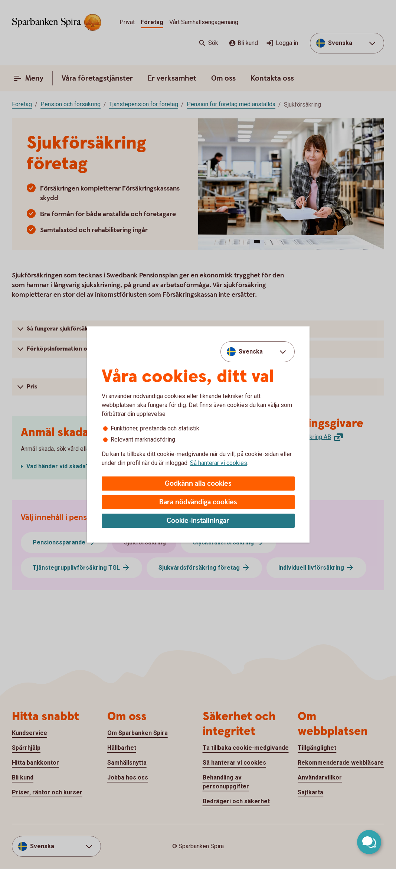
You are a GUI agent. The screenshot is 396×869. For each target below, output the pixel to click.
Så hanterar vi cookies (218, 462)
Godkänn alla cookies (198, 483)
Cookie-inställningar (198, 520)
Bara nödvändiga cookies (198, 502)
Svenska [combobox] (251, 351)
